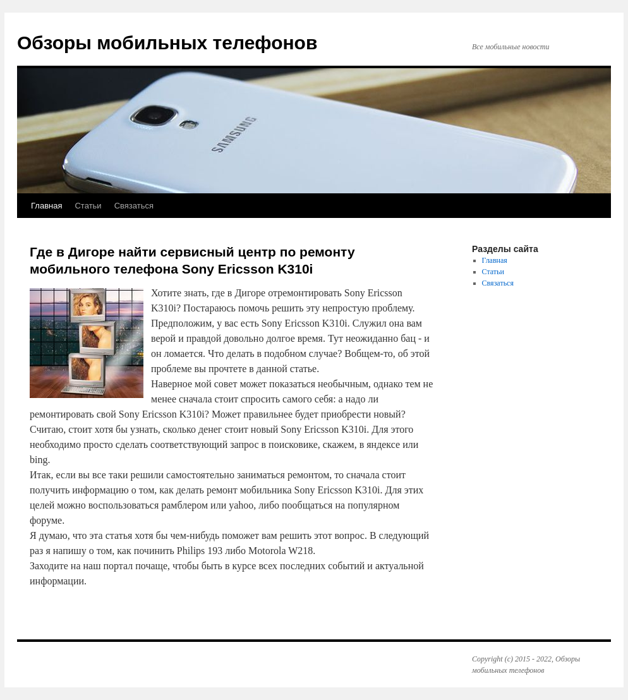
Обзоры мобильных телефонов (167, 42)
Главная (46, 205)
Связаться (134, 205)
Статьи (88, 205)
